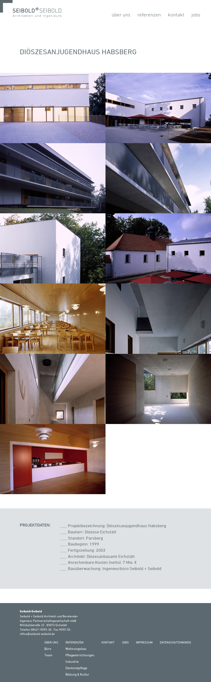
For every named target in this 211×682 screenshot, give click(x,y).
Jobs (195, 14)
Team (48, 655)
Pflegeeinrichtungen (79, 655)
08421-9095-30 (41, 629)
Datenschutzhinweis (175, 642)
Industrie (72, 661)
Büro (47, 649)
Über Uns (121, 14)
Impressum (144, 642)
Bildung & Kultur (77, 674)
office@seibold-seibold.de (37, 634)
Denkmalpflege (76, 668)
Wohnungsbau (75, 649)
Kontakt (176, 14)
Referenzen (149, 14)
